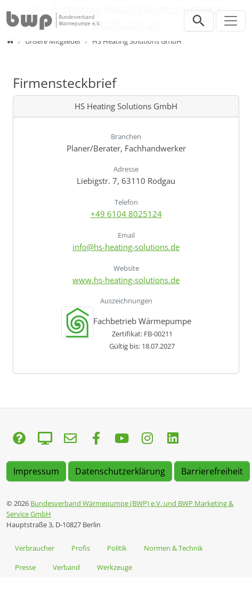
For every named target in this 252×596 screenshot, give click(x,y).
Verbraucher (34, 548)
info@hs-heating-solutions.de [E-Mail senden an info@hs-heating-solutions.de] (126, 246)
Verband (66, 567)
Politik (117, 548)
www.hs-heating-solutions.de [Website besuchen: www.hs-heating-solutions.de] (126, 280)
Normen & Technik (173, 548)
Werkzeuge (114, 567)
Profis (80, 548)
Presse (25, 567)
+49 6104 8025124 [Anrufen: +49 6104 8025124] (126, 213)
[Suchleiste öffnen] (199, 20)
